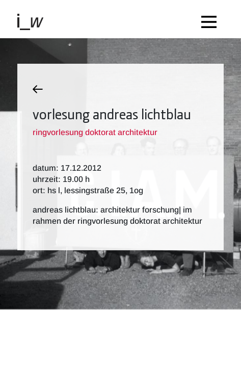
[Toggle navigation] (211, 19)
